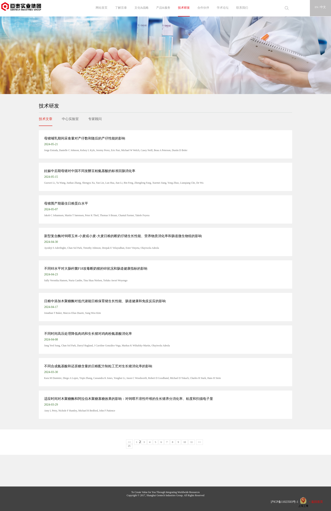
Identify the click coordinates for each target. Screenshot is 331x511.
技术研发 (184, 7)
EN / (317, 7)
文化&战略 (141, 7)
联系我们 (242, 7)
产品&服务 (163, 7)
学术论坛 (223, 7)
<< (129, 442)
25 (129, 445)
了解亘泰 (121, 7)
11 (191, 442)
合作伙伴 (203, 7)
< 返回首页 (316, 501)
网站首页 (101, 7)
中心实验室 (70, 119)
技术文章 (45, 119)
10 (184, 442)
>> (199, 442)
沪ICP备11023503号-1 (283, 501)
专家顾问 (95, 119)
